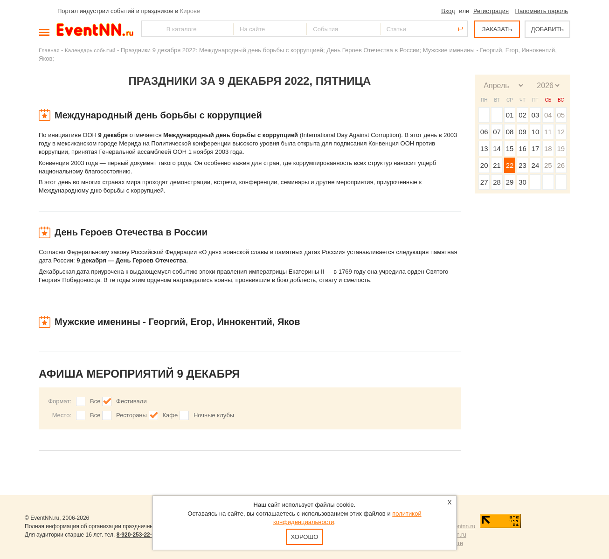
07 (497, 132)
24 (536, 165)
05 (561, 115)
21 (497, 165)
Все (95, 401)
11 (548, 132)
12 (561, 132)
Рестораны (131, 415)
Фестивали (131, 401)
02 (522, 115)
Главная (49, 50)
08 (510, 132)
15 (510, 148)
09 (522, 132)
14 (497, 148)
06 (484, 132)
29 (510, 182)
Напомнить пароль (541, 10)
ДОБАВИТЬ (547, 29)
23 (522, 165)
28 (497, 182)
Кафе (170, 415)
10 (536, 132)
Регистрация (491, 10)
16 (522, 148)
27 (484, 182)
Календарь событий (90, 50)
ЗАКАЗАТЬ (497, 29)
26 (561, 165)
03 (536, 115)
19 (561, 148)
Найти (149, 28)
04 (548, 115)
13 (484, 148)
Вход (448, 10)
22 (510, 165)
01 (510, 115)
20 (484, 165)
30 (522, 182)
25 (548, 165)
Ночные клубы (214, 415)
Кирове (190, 10)
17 (536, 148)
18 (548, 148)
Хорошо (304, 536)
